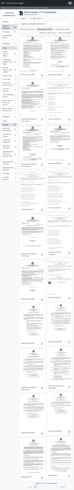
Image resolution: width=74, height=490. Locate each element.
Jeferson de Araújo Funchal (9, 84)
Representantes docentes (9, 169)
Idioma (5, 21)
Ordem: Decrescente (64, 33)
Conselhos (9, 173)
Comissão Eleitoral (9, 90)
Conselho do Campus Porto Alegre (9, 62)
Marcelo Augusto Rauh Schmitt (9, 70)
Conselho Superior (9, 178)
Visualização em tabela (61, 29)
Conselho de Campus (9, 135)
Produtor (6, 43)
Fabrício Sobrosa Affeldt (9, 54)
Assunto (6, 116)
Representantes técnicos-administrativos (9, 155)
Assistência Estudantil (9, 147)
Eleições (9, 125)
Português (9, 32)
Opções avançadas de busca (33, 24)
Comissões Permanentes (9, 129)
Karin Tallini (9, 79)
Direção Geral (9, 76)
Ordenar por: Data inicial (47, 33)
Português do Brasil (9, 37)
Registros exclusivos (9, 27)
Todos (5, 48)
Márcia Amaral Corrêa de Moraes (9, 103)
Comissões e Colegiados (9, 141)
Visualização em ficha (44, 29)
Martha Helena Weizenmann (9, 110)
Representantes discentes (9, 163)
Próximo (62, 487)
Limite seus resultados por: (9, 14)
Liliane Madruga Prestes (9, 96)
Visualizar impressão (27, 29)
